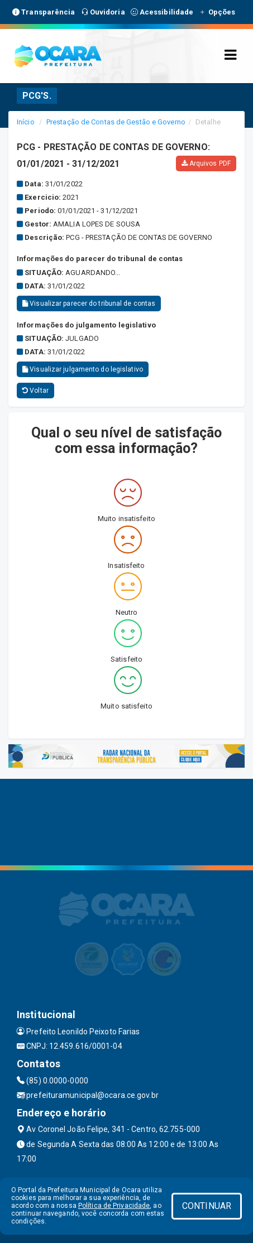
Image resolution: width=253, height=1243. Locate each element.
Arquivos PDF (206, 163)
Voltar (35, 390)
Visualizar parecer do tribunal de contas (88, 303)
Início (26, 122)
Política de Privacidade (114, 1206)
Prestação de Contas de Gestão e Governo (115, 122)
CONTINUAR (206, 1206)
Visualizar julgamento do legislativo (82, 369)
